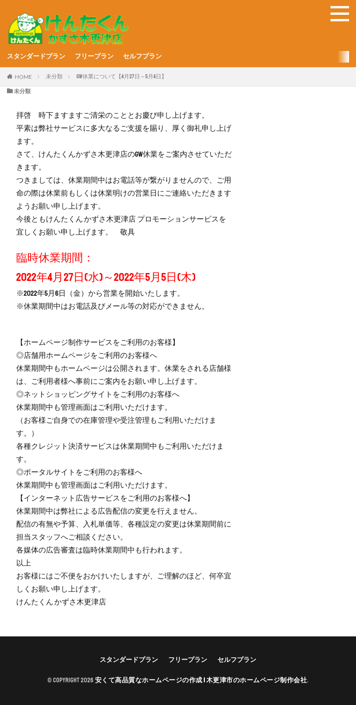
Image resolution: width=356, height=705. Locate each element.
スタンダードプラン (36, 56)
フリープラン (94, 56)
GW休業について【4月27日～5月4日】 (121, 76)
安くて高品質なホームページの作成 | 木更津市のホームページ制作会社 (201, 680)
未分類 (54, 76)
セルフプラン (142, 56)
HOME (23, 76)
